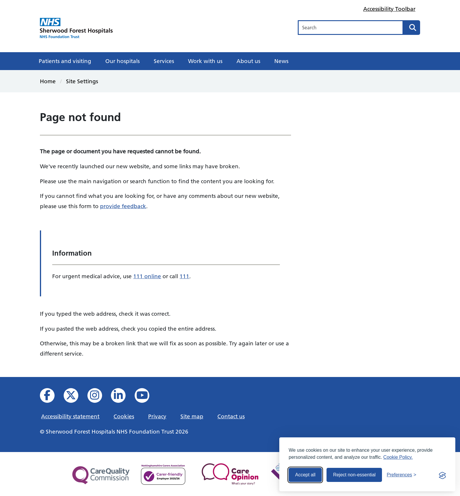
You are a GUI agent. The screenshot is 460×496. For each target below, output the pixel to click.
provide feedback (123, 206)
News (281, 60)
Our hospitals (122, 60)
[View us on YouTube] (146, 397)
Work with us (205, 60)
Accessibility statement (70, 416)
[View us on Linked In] (122, 397)
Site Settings (82, 81)
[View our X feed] (75, 397)
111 (184, 276)
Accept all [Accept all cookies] (305, 474)
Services (164, 60)
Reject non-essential (354, 474)
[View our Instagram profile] (98, 397)
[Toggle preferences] (401, 474)
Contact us (231, 416)
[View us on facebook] (51, 397)
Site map (191, 416)
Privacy (157, 416)
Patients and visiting (65, 60)
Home (48, 81)
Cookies (124, 416)
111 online (147, 276)
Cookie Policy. (398, 457)
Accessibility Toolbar (389, 8)
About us (248, 60)
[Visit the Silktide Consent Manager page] (442, 474)
